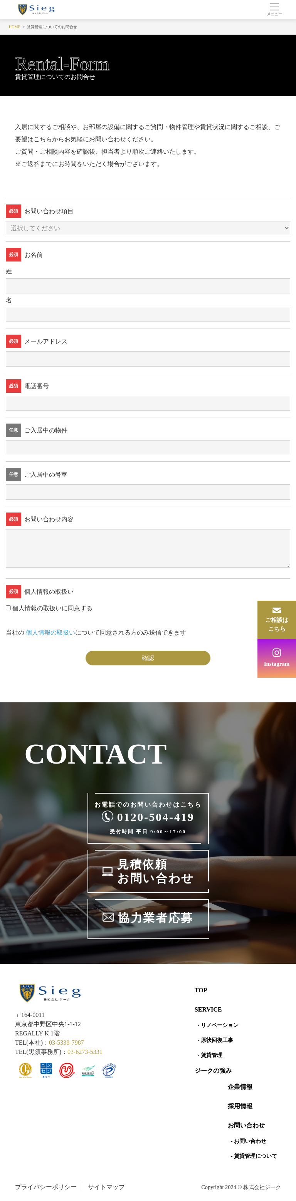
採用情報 (240, 1106)
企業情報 (240, 1087)
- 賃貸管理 (210, 1055)
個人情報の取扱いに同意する (52, 608)
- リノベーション (218, 1025)
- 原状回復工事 (215, 1040)
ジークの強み (213, 1070)
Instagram (277, 664)
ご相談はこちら (276, 624)
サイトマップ (106, 1187)
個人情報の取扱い (50, 632)
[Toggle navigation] (274, 9)
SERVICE (208, 1009)
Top (201, 990)
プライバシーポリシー (46, 1187)
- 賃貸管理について (254, 1156)
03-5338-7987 (66, 1042)
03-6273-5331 (85, 1052)
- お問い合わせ (248, 1141)
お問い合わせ (246, 1125)
